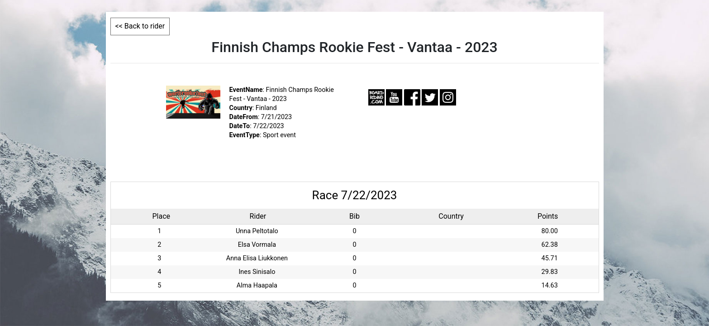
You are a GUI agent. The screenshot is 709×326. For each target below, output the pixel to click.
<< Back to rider (140, 26)
